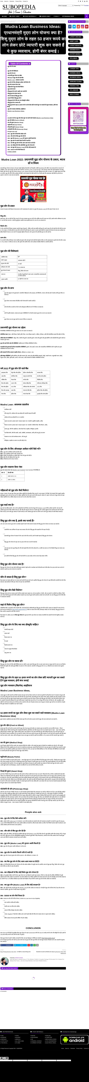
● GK (31, 1039)
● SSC (2, 1035)
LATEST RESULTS (75, 45)
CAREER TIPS (74, 68)
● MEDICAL (18, 1039)
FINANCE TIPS (74, 86)
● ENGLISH (48, 1035)
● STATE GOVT (4, 1041)
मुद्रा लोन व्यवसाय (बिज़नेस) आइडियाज (17, 109)
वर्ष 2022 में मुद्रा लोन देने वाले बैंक (16, 77)
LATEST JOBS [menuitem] (14, 16)
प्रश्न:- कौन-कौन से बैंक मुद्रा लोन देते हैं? (17, 136)
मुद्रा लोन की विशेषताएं (13, 71)
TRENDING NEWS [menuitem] (68, 16)
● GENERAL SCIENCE (36, 1041)
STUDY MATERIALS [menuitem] (29, 16)
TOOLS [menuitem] (56, 16)
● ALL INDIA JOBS (19, 1041)
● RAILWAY (17, 1037)
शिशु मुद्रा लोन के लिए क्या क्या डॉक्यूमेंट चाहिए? (19, 100)
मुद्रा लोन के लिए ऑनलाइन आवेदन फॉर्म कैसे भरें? (19, 82)
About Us (6, 1)
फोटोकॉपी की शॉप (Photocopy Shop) (17, 129)
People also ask (12, 131)
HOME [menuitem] (4, 16)
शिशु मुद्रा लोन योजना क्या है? (14, 93)
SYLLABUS (73, 58)
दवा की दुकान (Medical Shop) (15, 122)
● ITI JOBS (17, 1042)
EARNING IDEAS (75, 73)
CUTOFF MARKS (75, 54)
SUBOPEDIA (19, 1048)
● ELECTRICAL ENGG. (50, 1042)
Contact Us (25, 1)
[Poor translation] (6, 1058)
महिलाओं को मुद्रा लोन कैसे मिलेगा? (16, 86)
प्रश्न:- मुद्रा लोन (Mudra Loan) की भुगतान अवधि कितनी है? (22, 138)
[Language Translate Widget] (66, 5)
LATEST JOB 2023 (75, 37)
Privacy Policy (18, 1)
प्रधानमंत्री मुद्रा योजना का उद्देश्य (15, 75)
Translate (85, 5)
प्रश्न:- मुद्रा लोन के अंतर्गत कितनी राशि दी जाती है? (19, 140)
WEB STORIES (74, 94)
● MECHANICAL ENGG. (51, 1039)
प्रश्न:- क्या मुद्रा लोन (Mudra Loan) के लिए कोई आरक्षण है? (22, 147)
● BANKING (3, 1037)
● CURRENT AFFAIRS (35, 1042)
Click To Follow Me (75, 104)
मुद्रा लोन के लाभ (11, 73)
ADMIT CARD (74, 41)
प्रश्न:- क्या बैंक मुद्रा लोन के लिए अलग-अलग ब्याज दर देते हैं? (21, 142)
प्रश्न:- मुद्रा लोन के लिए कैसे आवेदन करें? (17, 133)
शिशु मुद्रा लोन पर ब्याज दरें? (14, 102)
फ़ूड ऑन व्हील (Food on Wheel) (16, 120)
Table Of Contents (19, 63)
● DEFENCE (3, 1039)
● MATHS (32, 1035)
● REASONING (34, 1037)
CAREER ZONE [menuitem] (44, 16)
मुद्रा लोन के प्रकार (12, 66)
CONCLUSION (12, 151)
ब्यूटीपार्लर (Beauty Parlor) (15, 124)
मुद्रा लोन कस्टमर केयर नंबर (14, 84)
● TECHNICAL (3, 1042)
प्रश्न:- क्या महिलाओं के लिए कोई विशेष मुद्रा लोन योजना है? (21, 145)
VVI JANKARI (74, 90)
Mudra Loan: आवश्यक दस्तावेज (16, 80)
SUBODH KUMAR (18, 957)
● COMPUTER (48, 1037)
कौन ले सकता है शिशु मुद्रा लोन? (15, 95)
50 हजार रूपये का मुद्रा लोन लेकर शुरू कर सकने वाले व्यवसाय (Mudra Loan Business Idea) (30, 118)
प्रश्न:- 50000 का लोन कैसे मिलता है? (16, 149)
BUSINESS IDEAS (75, 77)
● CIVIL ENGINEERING (50, 1041)
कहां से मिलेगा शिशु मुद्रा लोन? (15, 98)
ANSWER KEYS (75, 49)
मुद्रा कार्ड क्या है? (12, 89)
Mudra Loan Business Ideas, (16, 111)
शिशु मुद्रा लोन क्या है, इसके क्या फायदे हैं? (17, 91)
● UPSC (17, 1035)
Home (1, 1)
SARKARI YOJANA (76, 81)
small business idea (8, 21)
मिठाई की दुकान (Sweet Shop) (15, 127)
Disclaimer (12, 1)
